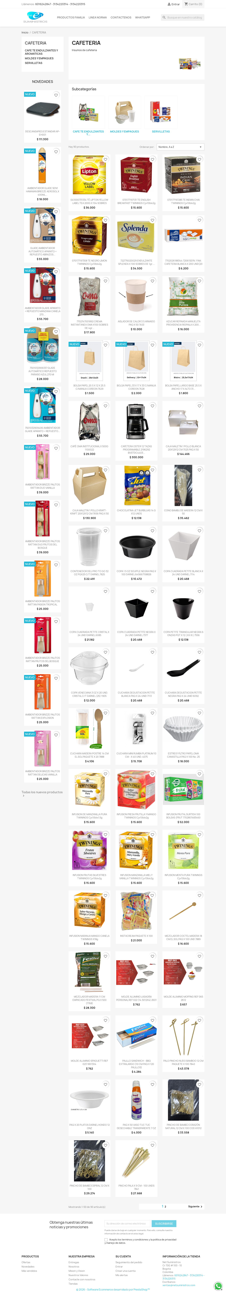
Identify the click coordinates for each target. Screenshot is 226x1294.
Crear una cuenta (126, 1270)
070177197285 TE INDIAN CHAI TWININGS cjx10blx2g (183, 201)
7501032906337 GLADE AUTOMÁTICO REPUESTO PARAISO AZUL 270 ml (43, 371)
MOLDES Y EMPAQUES (39, 58)
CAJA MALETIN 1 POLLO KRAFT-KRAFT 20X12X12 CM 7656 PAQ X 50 (89, 512)
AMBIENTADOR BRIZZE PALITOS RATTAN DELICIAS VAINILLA (42, 773)
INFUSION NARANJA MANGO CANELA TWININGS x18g (89, 937)
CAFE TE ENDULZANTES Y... (88, 133)
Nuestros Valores (78, 1275)
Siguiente (195, 1207)
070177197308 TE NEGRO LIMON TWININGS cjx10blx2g (89, 262)
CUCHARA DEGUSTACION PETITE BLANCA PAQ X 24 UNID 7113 (136, 694)
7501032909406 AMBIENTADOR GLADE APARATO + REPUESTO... (42, 429)
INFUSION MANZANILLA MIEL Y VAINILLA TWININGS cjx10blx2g (136, 876)
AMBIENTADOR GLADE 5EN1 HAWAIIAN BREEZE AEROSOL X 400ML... (42, 191)
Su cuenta (123, 1256)
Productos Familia (71, 17)
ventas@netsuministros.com (179, 1285)
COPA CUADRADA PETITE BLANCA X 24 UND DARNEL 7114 (183, 573)
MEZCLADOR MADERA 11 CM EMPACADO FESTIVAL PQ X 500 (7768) (89, 1000)
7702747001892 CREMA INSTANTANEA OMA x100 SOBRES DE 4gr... (89, 325)
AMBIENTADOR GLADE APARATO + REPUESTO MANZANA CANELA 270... (42, 311)
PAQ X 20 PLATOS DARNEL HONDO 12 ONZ (89, 1126)
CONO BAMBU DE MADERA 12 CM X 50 (183, 512)
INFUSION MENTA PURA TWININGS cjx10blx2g (183, 876)
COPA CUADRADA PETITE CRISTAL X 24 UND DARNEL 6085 (89, 633)
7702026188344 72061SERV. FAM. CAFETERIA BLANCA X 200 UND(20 (183, 262)
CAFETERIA (35, 43)
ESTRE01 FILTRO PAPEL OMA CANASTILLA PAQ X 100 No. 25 (183, 755)
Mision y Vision (77, 1270)
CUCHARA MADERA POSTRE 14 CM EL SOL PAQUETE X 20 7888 (89, 755)
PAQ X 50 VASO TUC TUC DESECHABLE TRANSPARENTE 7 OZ (136, 1126)
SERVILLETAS (33, 63)
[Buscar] (182, 17)
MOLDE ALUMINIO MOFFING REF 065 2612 (183, 998)
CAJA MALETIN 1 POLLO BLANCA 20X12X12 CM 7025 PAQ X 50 (183, 448)
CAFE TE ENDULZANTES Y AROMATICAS (41, 52)
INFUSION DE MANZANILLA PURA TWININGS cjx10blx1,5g (89, 816)
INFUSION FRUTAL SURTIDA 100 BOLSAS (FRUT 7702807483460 (183, 816)
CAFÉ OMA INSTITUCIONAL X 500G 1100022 (89, 448)
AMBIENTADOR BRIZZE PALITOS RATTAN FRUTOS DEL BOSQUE (42, 659)
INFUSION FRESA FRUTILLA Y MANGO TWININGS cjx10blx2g (136, 816)
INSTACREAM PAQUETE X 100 (136, 935)
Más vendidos (29, 1270)
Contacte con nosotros (82, 1279)
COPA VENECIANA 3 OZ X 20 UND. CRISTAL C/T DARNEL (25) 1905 (89, 694)
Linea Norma (98, 17)
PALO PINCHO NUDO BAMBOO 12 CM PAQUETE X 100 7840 (183, 1062)
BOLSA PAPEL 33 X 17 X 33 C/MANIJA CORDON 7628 (136, 387)
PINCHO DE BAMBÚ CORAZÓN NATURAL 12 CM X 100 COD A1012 (183, 1126)
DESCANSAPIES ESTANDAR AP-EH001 (42, 133)
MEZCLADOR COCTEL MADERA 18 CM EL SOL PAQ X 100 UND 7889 (183, 937)
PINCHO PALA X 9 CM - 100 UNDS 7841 (136, 1187)
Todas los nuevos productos (42, 794)
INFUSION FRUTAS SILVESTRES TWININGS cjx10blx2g (89, 876)
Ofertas (26, 1262)
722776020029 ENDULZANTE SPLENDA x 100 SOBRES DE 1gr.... (136, 262)
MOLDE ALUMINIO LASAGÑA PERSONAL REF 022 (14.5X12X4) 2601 (136, 998)
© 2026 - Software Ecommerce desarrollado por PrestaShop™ (113, 1289)
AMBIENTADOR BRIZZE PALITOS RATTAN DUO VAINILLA (42, 486)
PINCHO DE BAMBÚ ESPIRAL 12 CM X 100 (89, 1187)
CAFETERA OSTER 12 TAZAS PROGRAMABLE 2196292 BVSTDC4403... (136, 449)
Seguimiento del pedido (129, 1262)
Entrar (119, 1266)
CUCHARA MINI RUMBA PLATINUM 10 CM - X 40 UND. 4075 (136, 755)
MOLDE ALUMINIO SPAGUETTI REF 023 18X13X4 (89, 1062)
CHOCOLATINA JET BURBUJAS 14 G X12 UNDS (136, 512)
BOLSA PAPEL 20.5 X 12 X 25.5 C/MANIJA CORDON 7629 (89, 387)
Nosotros (74, 1266)
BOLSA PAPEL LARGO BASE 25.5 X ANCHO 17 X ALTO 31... (183, 387)
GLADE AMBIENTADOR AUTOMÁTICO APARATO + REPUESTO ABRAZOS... (43, 251)
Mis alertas (122, 1275)
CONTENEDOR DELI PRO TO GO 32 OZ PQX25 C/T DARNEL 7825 (89, 573)
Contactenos (121, 17)
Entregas (74, 1262)
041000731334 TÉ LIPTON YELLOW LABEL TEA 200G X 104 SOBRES (89, 201)
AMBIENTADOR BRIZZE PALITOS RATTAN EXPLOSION (42, 716)
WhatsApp (142, 17)
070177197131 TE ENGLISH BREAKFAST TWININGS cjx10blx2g (136, 201)
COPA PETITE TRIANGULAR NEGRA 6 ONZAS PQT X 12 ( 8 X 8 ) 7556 (183, 633)
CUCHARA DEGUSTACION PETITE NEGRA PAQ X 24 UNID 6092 (183, 694)
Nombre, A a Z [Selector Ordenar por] (181, 147)
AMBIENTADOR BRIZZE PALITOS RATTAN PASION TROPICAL (42, 603)
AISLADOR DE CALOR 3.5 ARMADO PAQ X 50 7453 (136, 323)
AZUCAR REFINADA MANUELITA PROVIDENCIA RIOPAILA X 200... (183, 323)
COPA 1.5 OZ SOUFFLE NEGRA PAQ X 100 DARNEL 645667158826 (136, 573)
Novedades (28, 1266)
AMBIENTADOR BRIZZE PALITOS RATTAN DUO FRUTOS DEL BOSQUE (42, 544)
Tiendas (73, 1283)
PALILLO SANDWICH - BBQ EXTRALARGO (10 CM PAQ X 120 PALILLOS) (136, 1064)
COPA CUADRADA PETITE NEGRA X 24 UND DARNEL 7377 (136, 633)
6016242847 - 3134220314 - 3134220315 (60, 4)
